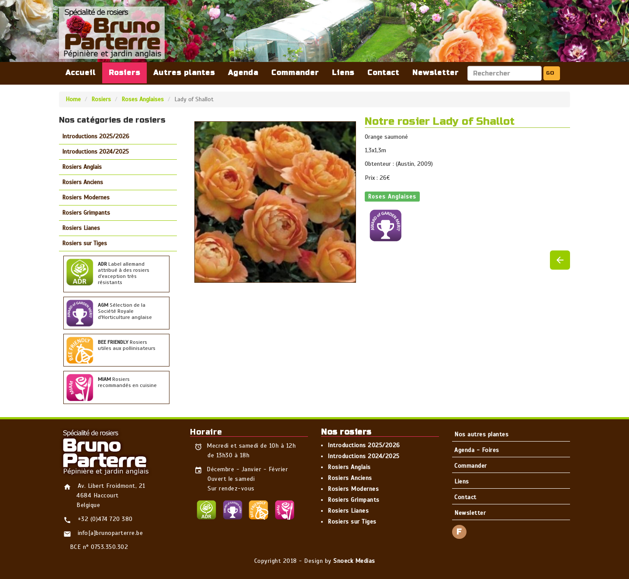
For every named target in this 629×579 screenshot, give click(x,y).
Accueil (81, 73)
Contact (383, 73)
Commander (295, 73)
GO (550, 73)
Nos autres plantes (481, 434)
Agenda (243, 73)
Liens (343, 73)
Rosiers (124, 73)
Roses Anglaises (142, 99)
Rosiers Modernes (86, 197)
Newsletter (435, 73)
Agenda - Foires (476, 450)
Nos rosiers (346, 432)
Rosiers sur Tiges (84, 243)
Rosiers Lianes (81, 228)
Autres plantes (184, 73)
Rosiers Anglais (82, 167)
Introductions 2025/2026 (95, 136)
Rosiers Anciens (82, 182)
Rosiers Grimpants (86, 212)
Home (73, 99)
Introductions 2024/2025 (95, 151)
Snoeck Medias (354, 561)
